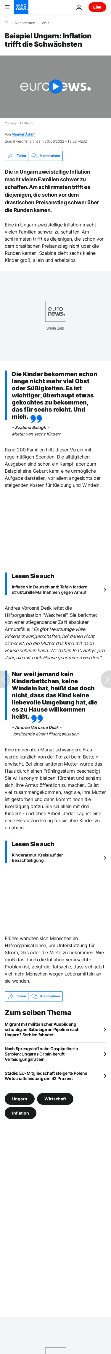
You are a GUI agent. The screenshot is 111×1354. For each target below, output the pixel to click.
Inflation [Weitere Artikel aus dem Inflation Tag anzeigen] (20, 1112)
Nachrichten (25, 23)
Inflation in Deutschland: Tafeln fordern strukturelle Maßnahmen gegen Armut (50, 589)
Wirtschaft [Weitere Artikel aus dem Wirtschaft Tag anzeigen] (55, 1098)
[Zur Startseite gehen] (21, 7)
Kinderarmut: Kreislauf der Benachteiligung (37, 857)
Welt (45, 23)
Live (97, 6)
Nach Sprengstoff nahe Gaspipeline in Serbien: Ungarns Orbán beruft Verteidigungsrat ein (41, 1054)
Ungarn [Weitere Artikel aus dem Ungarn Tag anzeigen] (19, 1098)
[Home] (6, 23)
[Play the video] (55, 87)
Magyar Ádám (23, 134)
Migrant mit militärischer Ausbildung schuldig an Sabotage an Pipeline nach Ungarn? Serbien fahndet (42, 1029)
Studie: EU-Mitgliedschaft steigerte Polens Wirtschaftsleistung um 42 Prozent (46, 1076)
